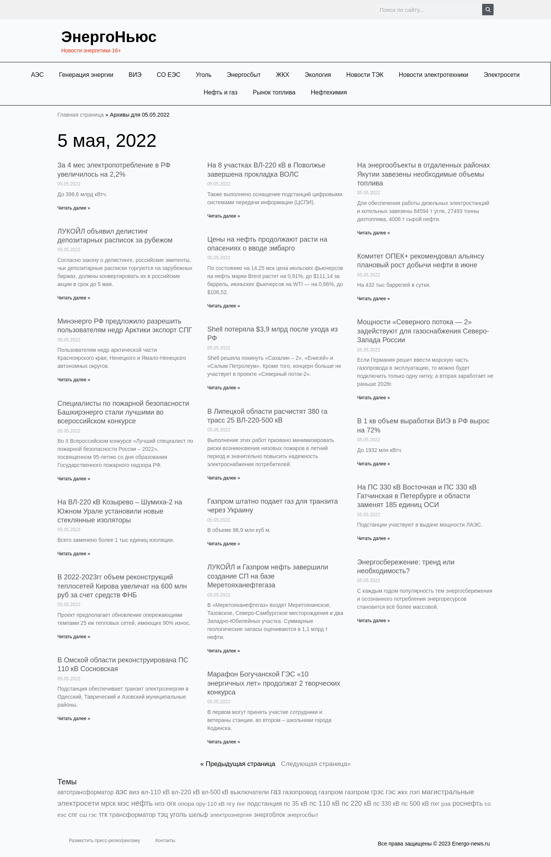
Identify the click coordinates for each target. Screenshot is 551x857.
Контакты (165, 840)
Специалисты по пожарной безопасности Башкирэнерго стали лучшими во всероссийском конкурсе (123, 412)
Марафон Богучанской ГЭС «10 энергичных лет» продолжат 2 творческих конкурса (274, 683)
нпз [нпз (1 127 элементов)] (160, 803)
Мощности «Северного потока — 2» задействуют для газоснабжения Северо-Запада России (423, 331)
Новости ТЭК (364, 75)
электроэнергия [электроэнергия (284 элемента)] (231, 814)
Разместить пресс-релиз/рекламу (104, 840)
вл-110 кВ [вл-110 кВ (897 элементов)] (155, 792)
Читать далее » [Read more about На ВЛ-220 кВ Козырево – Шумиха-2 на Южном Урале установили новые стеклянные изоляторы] (73, 553)
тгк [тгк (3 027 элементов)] (103, 814)
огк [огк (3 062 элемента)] (171, 803)
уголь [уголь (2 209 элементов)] (178, 814)
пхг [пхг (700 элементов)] (435, 803)
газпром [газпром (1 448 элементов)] (331, 792)
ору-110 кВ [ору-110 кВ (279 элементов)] (210, 803)
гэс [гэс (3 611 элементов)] (391, 792)
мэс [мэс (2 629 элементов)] (123, 803)
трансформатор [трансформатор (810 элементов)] (132, 814)
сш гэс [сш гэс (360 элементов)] (88, 814)
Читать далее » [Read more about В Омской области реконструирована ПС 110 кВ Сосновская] (73, 718)
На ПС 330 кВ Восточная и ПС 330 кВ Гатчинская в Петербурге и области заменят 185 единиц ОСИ (417, 496)
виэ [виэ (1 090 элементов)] (134, 792)
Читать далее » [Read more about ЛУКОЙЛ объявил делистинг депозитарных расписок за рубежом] (73, 298)
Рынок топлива (274, 92)
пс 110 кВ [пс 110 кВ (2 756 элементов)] (324, 803)
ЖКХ (282, 75)
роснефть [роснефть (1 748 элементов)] (467, 803)
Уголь (204, 75)
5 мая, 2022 (106, 140)
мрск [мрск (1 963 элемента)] (108, 803)
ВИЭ (135, 75)
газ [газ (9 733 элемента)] (276, 791)
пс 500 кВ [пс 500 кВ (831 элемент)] (415, 803)
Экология (318, 75)
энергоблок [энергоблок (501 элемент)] (269, 814)
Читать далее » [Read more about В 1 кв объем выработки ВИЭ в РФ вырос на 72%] (373, 464)
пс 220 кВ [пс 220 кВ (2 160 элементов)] (357, 803)
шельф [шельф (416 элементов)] (198, 814)
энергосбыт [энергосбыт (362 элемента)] (302, 814)
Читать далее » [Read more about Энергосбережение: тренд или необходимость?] (373, 620)
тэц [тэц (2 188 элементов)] (163, 814)
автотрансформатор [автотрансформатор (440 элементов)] (85, 792)
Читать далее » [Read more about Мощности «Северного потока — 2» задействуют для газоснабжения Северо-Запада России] (373, 397)
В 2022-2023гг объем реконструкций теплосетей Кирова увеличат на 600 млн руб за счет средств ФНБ (122, 586)
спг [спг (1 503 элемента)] (72, 814)
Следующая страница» (316, 764)
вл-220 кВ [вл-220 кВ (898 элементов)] (185, 792)
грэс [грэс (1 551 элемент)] (377, 792)
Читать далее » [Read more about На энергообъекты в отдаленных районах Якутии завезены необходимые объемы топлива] (373, 233)
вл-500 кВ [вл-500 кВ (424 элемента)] (215, 792)
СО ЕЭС (169, 75)
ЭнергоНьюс (108, 36)
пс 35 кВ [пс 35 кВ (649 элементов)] (296, 803)
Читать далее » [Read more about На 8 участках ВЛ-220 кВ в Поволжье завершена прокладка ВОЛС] (223, 216)
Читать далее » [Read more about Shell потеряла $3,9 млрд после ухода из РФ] (223, 387)
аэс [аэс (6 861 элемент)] (121, 791)
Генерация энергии (86, 75)
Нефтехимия (329, 92)
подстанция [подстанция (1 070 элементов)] (264, 803)
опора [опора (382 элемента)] (186, 803)
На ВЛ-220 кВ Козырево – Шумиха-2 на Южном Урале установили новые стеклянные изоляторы (119, 511)
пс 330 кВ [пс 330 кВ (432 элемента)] (386, 803)
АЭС (37, 75)
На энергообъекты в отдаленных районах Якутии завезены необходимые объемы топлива (423, 174)
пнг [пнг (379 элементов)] (241, 803)
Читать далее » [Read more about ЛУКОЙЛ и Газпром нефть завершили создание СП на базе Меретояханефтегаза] (223, 651)
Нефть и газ (220, 92)
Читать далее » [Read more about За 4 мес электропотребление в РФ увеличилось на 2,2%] (73, 208)
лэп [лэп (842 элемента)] (414, 792)
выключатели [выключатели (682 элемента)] (249, 792)
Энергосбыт (244, 75)
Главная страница (80, 115)
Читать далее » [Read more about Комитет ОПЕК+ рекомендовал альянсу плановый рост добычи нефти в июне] (373, 298)
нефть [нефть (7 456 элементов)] (142, 803)
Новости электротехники (433, 75)
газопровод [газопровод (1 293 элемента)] (300, 792)
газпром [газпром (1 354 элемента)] (357, 792)
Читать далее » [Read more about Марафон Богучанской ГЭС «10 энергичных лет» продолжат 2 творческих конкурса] (223, 742)
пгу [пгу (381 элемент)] (231, 803)
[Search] (488, 9)
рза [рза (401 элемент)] (445, 803)
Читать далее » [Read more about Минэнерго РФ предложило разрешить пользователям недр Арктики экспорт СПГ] (73, 379)
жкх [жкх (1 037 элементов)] (402, 792)
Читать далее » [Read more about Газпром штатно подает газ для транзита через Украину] (223, 543)
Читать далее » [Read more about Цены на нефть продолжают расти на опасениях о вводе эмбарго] (223, 306)
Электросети (502, 75)
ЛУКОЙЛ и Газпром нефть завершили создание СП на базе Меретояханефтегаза (267, 576)
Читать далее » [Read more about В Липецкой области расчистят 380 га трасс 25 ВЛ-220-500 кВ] (223, 478)
